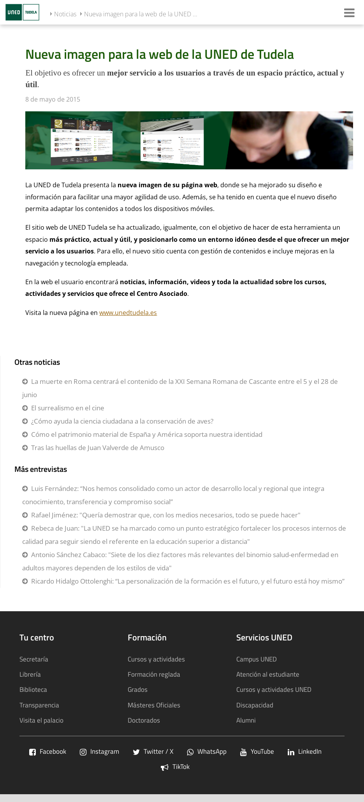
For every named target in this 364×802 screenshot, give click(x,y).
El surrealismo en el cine (67, 407)
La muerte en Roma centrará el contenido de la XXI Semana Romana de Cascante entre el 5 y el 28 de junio (180, 388)
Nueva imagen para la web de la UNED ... (140, 14)
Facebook (47, 751)
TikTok (175, 766)
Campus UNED (256, 659)
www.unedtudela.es (128, 312)
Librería (30, 674)
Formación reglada (154, 674)
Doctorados (144, 720)
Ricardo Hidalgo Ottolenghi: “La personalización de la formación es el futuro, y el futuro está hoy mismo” (188, 581)
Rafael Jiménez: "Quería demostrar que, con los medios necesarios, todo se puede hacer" (166, 514)
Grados (138, 689)
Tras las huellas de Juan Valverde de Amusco (97, 447)
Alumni (246, 720)
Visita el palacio (41, 720)
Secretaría (33, 659)
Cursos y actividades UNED (273, 689)
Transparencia (39, 705)
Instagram (99, 751)
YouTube (257, 751)
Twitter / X (153, 751)
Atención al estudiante (267, 674)
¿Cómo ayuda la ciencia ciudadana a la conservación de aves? (122, 421)
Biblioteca (33, 689)
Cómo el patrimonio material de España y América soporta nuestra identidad (146, 434)
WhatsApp (207, 751)
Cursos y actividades (156, 659)
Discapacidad (254, 705)
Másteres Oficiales (154, 705)
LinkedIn (305, 751)
